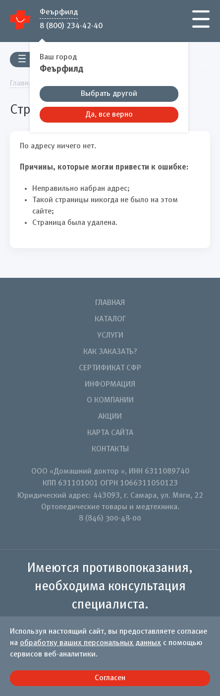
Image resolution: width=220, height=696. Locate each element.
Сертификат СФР (110, 368)
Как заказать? (110, 352)
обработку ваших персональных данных (90, 643)
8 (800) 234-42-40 (71, 25)
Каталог (110, 319)
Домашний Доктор (20, 19)
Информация (110, 385)
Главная (110, 303)
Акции (110, 417)
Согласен (110, 678)
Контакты (110, 449)
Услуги (110, 336)
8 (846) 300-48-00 (110, 518)
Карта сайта (110, 433)
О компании (110, 400)
